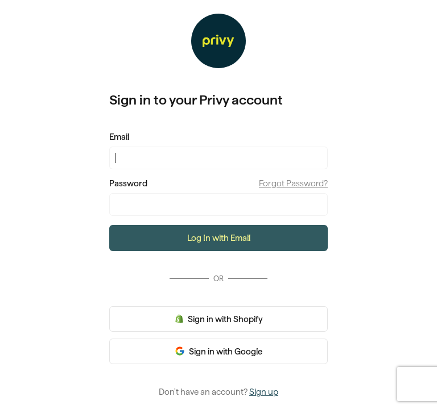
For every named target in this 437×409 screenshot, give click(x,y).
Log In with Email (218, 238)
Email (119, 137)
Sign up (263, 392)
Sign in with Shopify (224, 319)
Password (128, 183)
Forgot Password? (293, 183)
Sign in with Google (224, 352)
